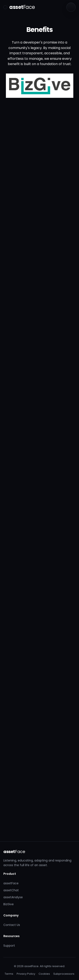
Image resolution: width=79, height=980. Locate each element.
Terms (9, 974)
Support (9, 945)
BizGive (8, 904)
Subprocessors (63, 974)
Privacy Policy (26, 974)
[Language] (71, 7)
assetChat (11, 890)
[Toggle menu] (5, 7)
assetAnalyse (13, 897)
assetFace (11, 883)
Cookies (44, 974)
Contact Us (11, 925)
